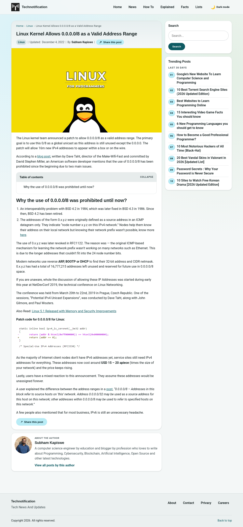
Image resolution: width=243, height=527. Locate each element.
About (172, 503)
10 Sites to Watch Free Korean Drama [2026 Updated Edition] (198, 183)
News (132, 7)
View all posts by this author (54, 465)
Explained (167, 7)
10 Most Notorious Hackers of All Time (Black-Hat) (200, 148)
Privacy (206, 503)
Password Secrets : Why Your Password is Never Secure (197, 171)
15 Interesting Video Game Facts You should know (200, 114)
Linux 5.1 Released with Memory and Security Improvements (74, 311)
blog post (43, 156)
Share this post (110, 42)
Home (117, 7)
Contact (188, 503)
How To (148, 7)
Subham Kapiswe (82, 42)
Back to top (225, 520)
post (109, 389)
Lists (199, 7)
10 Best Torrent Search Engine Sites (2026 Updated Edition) (202, 92)
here (23, 235)
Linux (21, 42)
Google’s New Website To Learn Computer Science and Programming (199, 78)
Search (176, 46)
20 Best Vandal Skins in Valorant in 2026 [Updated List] (201, 160)
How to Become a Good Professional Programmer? (202, 137)
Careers (223, 503)
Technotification (34, 7)
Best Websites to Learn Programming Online (193, 103)
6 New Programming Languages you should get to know (202, 126)
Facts (185, 7)
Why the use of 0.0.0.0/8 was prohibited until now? (58, 187)
